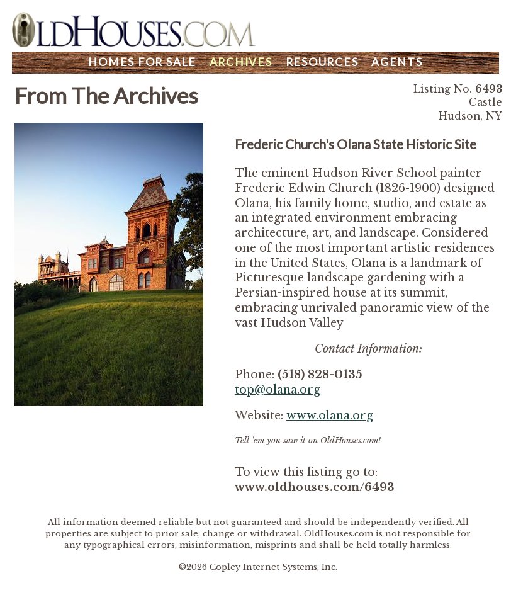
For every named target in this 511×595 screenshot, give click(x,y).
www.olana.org (329, 415)
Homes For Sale (142, 62)
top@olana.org (277, 390)
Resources (322, 62)
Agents (397, 62)
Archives (241, 62)
